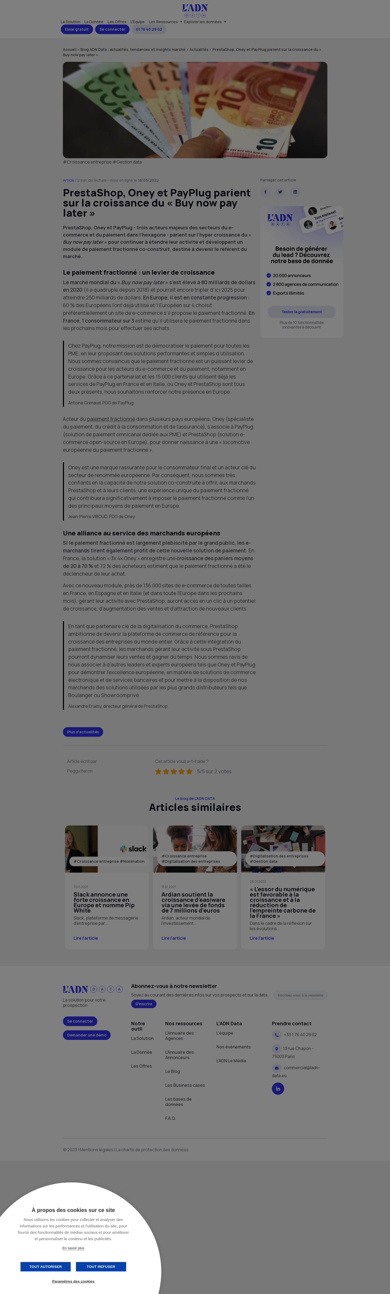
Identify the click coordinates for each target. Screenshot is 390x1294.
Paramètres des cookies (73, 1281)
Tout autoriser (46, 1267)
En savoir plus (73, 1248)
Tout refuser (100, 1267)
